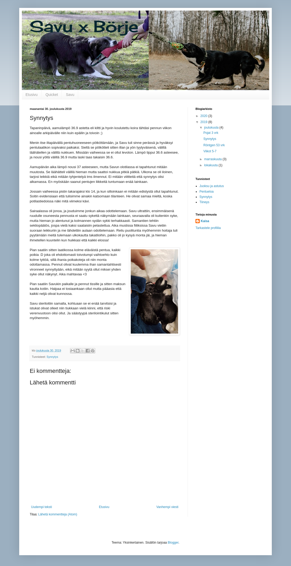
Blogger (173, 542)
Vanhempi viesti (167, 507)
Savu (70, 94)
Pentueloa (206, 191)
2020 (204, 116)
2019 (204, 122)
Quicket (52, 94)
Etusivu (32, 94)
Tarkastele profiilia (208, 228)
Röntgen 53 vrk (214, 145)
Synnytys (52, 356)
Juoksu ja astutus (211, 186)
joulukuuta (211, 127)
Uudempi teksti (41, 507)
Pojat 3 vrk (210, 133)
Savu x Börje (84, 26)
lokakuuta (211, 165)
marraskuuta (213, 159)
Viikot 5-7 (210, 151)
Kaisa (205, 221)
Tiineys (204, 202)
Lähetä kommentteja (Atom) (57, 514)
